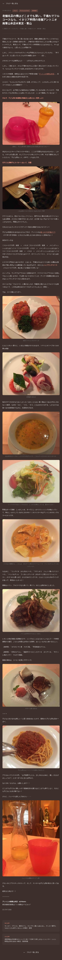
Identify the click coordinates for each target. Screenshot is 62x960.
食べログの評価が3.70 (47, 232)
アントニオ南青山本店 (46, 74)
